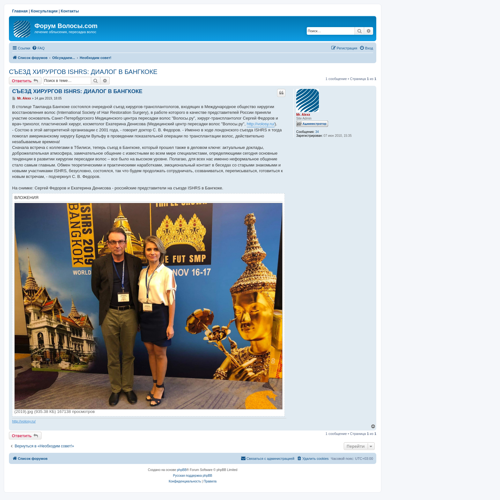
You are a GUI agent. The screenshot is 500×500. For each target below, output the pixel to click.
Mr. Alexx (303, 114)
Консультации (44, 11)
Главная (20, 11)
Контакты (70, 11)
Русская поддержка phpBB (192, 475)
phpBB (182, 470)
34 (317, 132)
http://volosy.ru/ (261, 123)
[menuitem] (38, 48)
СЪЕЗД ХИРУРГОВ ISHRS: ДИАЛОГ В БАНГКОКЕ (83, 71)
